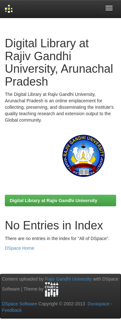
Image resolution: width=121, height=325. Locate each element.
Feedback (12, 310)
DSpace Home (19, 248)
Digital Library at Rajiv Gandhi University (53, 200)
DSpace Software (19, 303)
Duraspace (99, 303)
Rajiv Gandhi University (68, 279)
